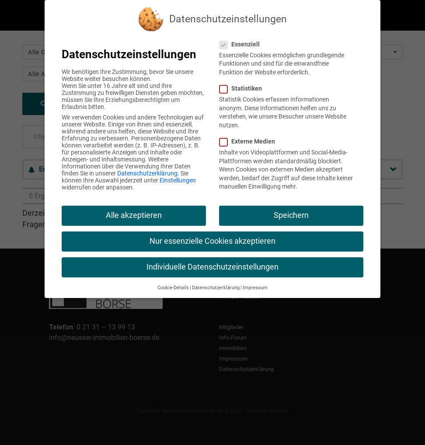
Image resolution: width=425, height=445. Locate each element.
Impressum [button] (255, 288)
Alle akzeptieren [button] (134, 215)
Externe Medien (250, 141)
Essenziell (243, 44)
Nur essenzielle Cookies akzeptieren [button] (212, 241)
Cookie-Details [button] (173, 288)
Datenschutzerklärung (147, 173)
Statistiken (244, 88)
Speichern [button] (291, 215)
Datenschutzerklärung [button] (216, 288)
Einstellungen (178, 180)
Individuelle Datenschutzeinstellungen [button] (212, 267)
